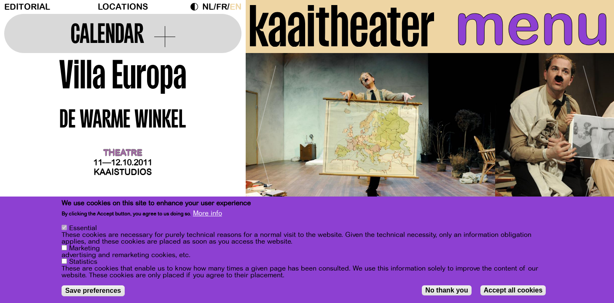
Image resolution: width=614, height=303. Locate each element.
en (235, 7)
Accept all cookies (513, 290)
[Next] (593, 136)
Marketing (84, 249)
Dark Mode (196, 7)
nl (208, 7)
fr (221, 7)
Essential (83, 228)
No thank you (446, 290)
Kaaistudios (123, 172)
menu (532, 25)
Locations (123, 7)
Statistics (83, 262)
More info (207, 213)
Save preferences (93, 291)
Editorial (27, 7)
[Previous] (267, 136)
